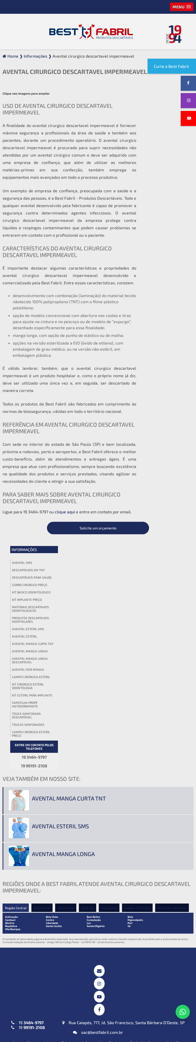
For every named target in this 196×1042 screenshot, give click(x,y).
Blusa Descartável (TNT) (157, 964)
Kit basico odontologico (165, 151)
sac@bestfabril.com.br (98, 772)
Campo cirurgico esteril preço (165, 292)
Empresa (35, 782)
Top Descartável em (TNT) (158, 1017)
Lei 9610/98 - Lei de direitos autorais (102, 689)
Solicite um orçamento (164, 87)
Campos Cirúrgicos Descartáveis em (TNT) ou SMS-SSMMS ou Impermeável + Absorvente (98, 850)
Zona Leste (110, 654)
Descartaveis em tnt (162, 129)
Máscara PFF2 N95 (24, 964)
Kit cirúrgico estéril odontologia (162, 244)
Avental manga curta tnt (166, 202)
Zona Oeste (66, 654)
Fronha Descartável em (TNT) (98, 977)
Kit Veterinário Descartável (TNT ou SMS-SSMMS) (95, 935)
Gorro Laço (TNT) (150, 828)
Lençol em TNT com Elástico (160, 906)
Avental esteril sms (162, 187)
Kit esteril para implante (166, 254)
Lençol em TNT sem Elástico (160, 914)
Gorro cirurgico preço (163, 143)
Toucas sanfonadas (162, 283)
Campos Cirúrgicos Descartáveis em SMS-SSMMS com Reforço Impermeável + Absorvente (95, 827)
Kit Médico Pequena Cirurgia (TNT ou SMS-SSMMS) (96, 908)
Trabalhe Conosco (146, 782)
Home (18, 782)
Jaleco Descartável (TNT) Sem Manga (30, 935)
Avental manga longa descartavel (163, 219)
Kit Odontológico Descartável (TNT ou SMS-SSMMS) (97, 922)
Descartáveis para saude (166, 136)
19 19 (28, 765)
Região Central (15, 654)
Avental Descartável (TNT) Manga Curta (31, 836)
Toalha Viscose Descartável (95, 879)
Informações (157, 108)
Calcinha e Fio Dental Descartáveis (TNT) (153, 984)
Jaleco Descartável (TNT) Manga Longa (30, 922)
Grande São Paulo (138, 654)
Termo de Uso (178, 787)
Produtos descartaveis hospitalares (164, 178)
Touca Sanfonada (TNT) (155, 837)
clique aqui (65, 509)
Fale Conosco (178, 782)
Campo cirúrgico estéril (165, 235)
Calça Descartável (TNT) (156, 972)
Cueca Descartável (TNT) (157, 995)
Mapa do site (104, 787)
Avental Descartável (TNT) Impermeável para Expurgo (32, 822)
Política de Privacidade (140, 787)
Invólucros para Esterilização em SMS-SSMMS (97, 868)
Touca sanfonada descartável (160, 274)
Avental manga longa (163, 210)
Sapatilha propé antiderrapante (159, 263)
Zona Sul (88, 654)
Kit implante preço (161, 158)
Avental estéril (158, 195)
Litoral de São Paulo (173, 654)
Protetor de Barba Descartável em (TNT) (90, 989)
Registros (118, 782)
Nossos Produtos (63, 782)
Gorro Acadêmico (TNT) (155, 819)
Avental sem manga (162, 228)
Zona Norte (42, 654)
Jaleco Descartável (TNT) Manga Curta (30, 908)
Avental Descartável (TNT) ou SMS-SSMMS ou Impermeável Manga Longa (34, 851)
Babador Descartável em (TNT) (93, 966)
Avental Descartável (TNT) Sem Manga (31, 867)
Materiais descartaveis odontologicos (164, 167)
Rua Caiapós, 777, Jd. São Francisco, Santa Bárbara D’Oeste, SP (123, 762)
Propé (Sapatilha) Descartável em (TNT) (154, 1006)
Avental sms (156, 121)
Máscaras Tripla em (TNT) (30, 972)
